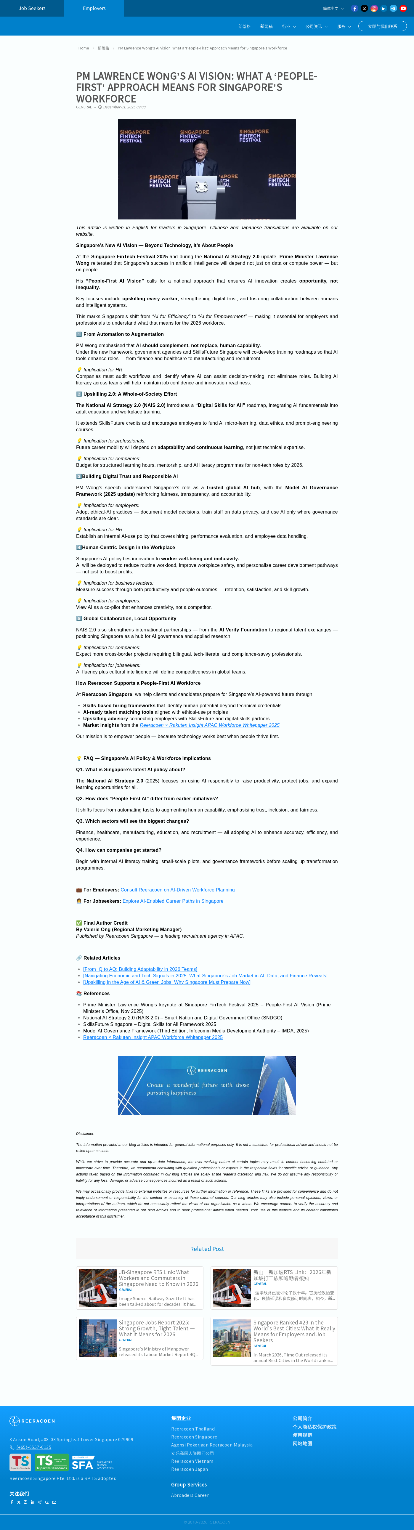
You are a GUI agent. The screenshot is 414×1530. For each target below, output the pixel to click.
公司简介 (302, 1418)
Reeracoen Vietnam (192, 1461)
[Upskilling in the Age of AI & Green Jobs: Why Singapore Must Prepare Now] (167, 982)
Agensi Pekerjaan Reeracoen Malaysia (212, 1444)
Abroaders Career (190, 1495)
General (84, 106)
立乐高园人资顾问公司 (192, 1453)
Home (83, 48)
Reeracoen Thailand (193, 1428)
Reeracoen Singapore (194, 1436)
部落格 (244, 26)
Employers (94, 8)
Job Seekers (32, 8)
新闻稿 (266, 26)
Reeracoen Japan (189, 1469)
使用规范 (302, 1435)
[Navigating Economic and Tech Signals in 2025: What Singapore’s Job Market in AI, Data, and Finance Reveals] (205, 975)
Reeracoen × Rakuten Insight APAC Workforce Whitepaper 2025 (210, 725)
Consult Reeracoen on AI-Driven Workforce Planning (178, 889)
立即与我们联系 (382, 26)
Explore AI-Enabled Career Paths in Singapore (173, 901)
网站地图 (302, 1443)
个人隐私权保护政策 (315, 1427)
